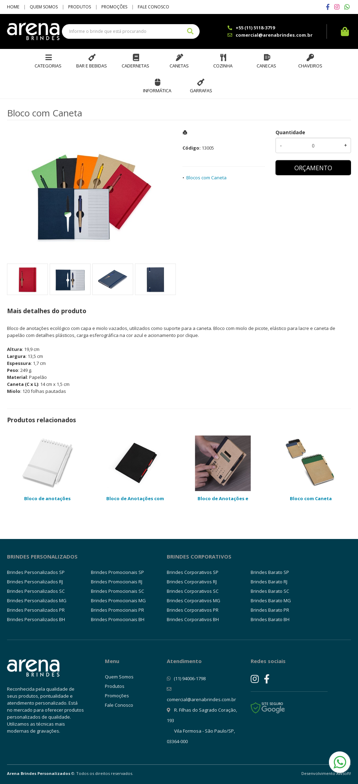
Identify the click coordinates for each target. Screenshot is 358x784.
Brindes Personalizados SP (36, 572)
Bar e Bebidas (91, 66)
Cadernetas (135, 66)
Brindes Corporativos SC (193, 591)
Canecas (266, 66)
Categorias (48, 66)
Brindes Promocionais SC (117, 591)
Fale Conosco (153, 7)
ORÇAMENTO (313, 168)
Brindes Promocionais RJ (116, 581)
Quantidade (290, 132)
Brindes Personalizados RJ (35, 581)
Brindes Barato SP (270, 572)
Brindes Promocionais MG (118, 600)
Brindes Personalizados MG (36, 600)
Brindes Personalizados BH (36, 619)
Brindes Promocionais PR (117, 610)
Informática (157, 90)
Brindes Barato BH (270, 619)
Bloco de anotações (47, 498)
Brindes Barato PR (270, 610)
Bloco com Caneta (311, 498)
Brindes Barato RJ (269, 581)
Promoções (114, 7)
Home (13, 7)
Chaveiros (310, 66)
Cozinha (222, 66)
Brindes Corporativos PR (193, 610)
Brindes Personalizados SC (36, 591)
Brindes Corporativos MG (193, 600)
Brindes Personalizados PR (36, 610)
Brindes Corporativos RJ (192, 581)
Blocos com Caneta (206, 177)
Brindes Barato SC (270, 591)
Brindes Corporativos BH (193, 619)
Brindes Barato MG (271, 600)
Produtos (79, 7)
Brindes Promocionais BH (117, 619)
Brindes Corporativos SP (193, 572)
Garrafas (201, 90)
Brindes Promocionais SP (117, 572)
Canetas (179, 66)
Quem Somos (44, 7)
